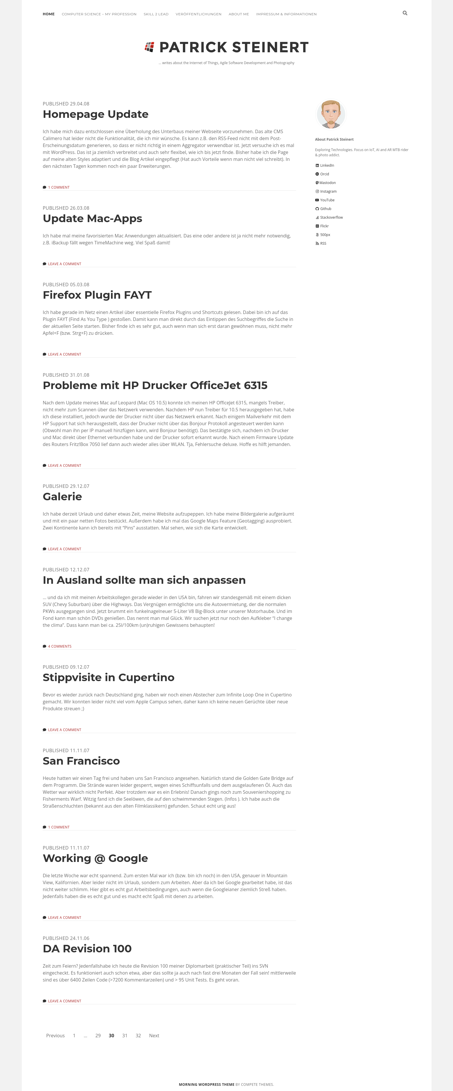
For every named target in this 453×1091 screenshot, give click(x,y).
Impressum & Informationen (286, 14)
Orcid (322, 174)
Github (323, 208)
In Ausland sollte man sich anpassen (144, 579)
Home (49, 14)
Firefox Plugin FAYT (97, 294)
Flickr (322, 226)
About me (239, 14)
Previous (55, 1035)
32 (138, 1035)
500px (322, 234)
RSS (320, 243)
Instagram (326, 191)
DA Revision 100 (87, 948)
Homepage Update (95, 113)
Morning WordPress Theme (206, 1084)
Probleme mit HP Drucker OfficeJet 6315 (155, 385)
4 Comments (60, 646)
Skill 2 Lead (156, 14)
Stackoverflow (329, 217)
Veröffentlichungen (199, 14)
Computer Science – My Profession (99, 14)
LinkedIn (324, 165)
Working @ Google (95, 858)
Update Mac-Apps (92, 218)
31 (124, 1035)
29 (98, 1035)
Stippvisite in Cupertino (108, 677)
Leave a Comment (64, 263)
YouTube (325, 200)
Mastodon (325, 182)
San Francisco (81, 760)
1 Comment (59, 187)
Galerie (62, 496)
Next (154, 1035)
